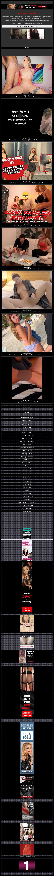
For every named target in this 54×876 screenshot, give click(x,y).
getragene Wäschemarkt (27, 447)
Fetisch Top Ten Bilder (27, 441)
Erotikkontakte (27, 472)
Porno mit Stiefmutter (27, 505)
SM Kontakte (27, 478)
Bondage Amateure (27, 457)
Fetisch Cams (27, 493)
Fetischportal (27, 481)
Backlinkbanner (27, 508)
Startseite (27, 412)
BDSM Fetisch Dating (27, 435)
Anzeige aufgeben (27, 420)
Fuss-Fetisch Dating (27, 496)
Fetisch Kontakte (27, 450)
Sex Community (27, 466)
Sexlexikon (27, 499)
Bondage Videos (27, 454)
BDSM (27, 490)
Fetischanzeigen (27, 432)
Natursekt (27, 475)
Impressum (27, 407)
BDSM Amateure (27, 460)
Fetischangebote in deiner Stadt (27, 502)
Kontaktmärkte (27, 469)
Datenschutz (27, 511)
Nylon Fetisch (27, 427)
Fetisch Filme (27, 484)
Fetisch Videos (27, 487)
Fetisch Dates (27, 444)
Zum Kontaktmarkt (27, 417)
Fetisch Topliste (27, 438)
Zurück (27, 48)
